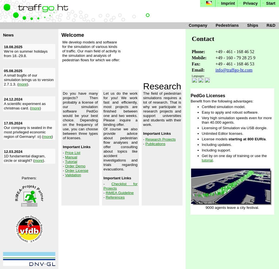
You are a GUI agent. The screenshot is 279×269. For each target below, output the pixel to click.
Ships (250, 25)
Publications (155, 144)
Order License (76, 170)
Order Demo (75, 166)
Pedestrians (225, 25)
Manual (71, 157)
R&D (268, 25)
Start (268, 3)
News (8, 35)
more (23, 84)
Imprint (225, 3)
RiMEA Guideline (120, 193)
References (115, 197)
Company (195, 25)
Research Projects (160, 139)
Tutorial (71, 162)
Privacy (248, 3)
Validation (73, 175)
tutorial (207, 160)
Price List (72, 153)
